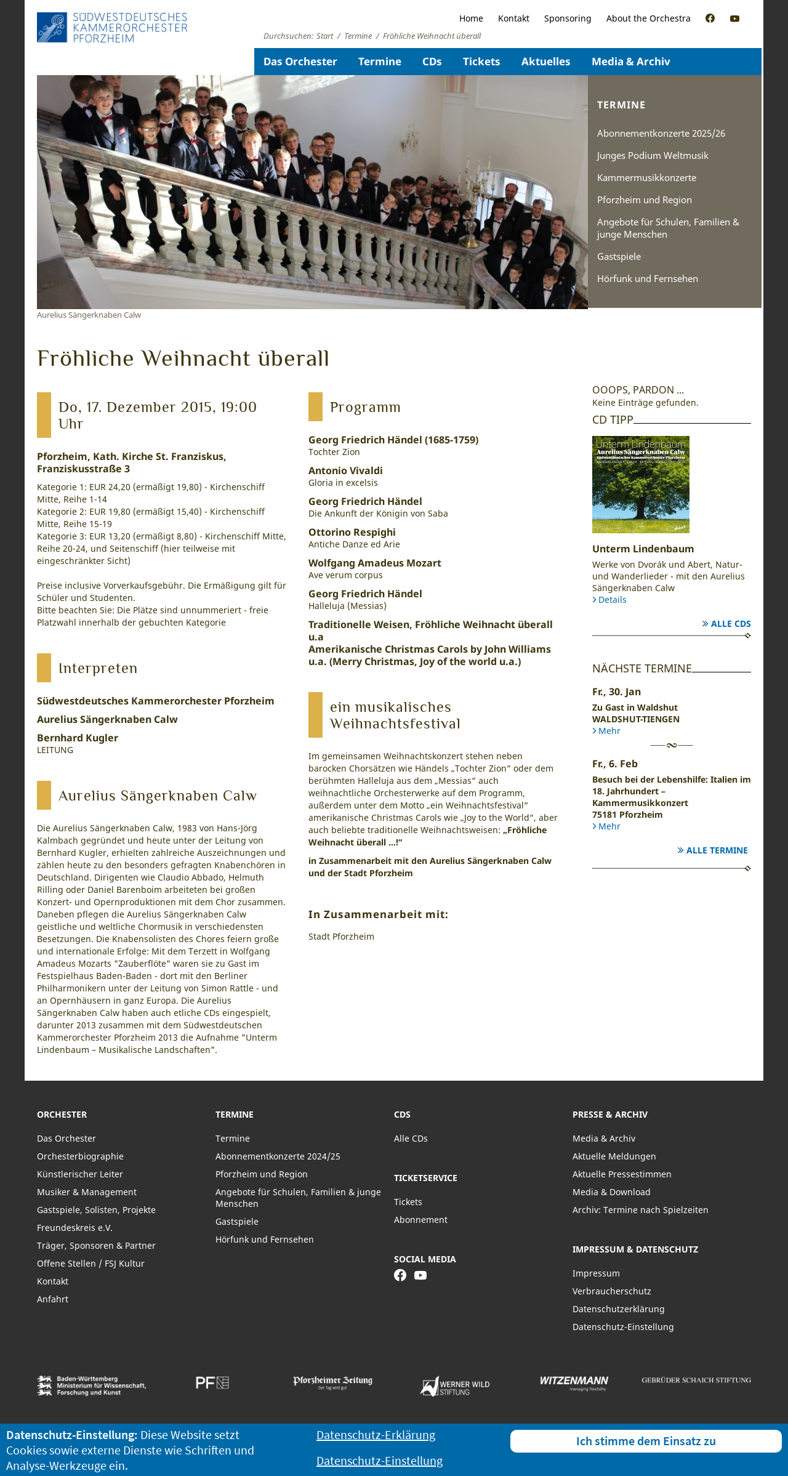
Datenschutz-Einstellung (623, 1327)
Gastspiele (619, 256)
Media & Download (612, 1192)
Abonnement (421, 1219)
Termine (379, 61)
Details (612, 599)
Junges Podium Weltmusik (653, 155)
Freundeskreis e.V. (75, 1227)
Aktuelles (546, 61)
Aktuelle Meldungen (614, 1156)
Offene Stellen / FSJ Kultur (91, 1263)
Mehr (609, 730)
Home (471, 18)
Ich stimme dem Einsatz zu (646, 1440)
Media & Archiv (631, 61)
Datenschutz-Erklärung (375, 1434)
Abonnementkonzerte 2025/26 (661, 133)
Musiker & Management (87, 1192)
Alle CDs (731, 623)
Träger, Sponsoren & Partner (96, 1245)
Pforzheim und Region (644, 199)
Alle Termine (717, 850)
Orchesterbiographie (80, 1156)
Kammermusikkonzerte (646, 177)
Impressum (596, 1273)
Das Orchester (300, 61)
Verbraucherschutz (612, 1291)
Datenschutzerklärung (619, 1309)
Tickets (482, 61)
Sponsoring (568, 18)
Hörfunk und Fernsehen (647, 278)
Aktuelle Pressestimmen (622, 1174)
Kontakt (513, 18)
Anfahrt (52, 1299)
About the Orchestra (648, 18)
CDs (432, 61)
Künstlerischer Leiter (80, 1174)
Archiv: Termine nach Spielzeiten (641, 1210)
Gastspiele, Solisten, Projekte (96, 1210)
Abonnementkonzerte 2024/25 (277, 1156)
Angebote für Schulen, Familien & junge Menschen (668, 228)
